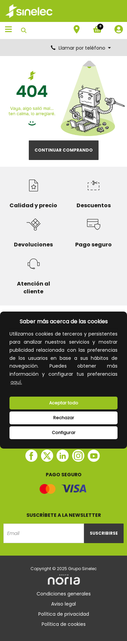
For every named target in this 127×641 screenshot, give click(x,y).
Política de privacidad (63, 614)
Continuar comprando (64, 150)
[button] (25, 383)
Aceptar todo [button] (63, 403)
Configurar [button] (64, 432)
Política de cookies (64, 624)
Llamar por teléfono (81, 48)
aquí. (16, 382)
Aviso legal (63, 603)
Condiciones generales (64, 593)
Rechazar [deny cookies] (63, 418)
